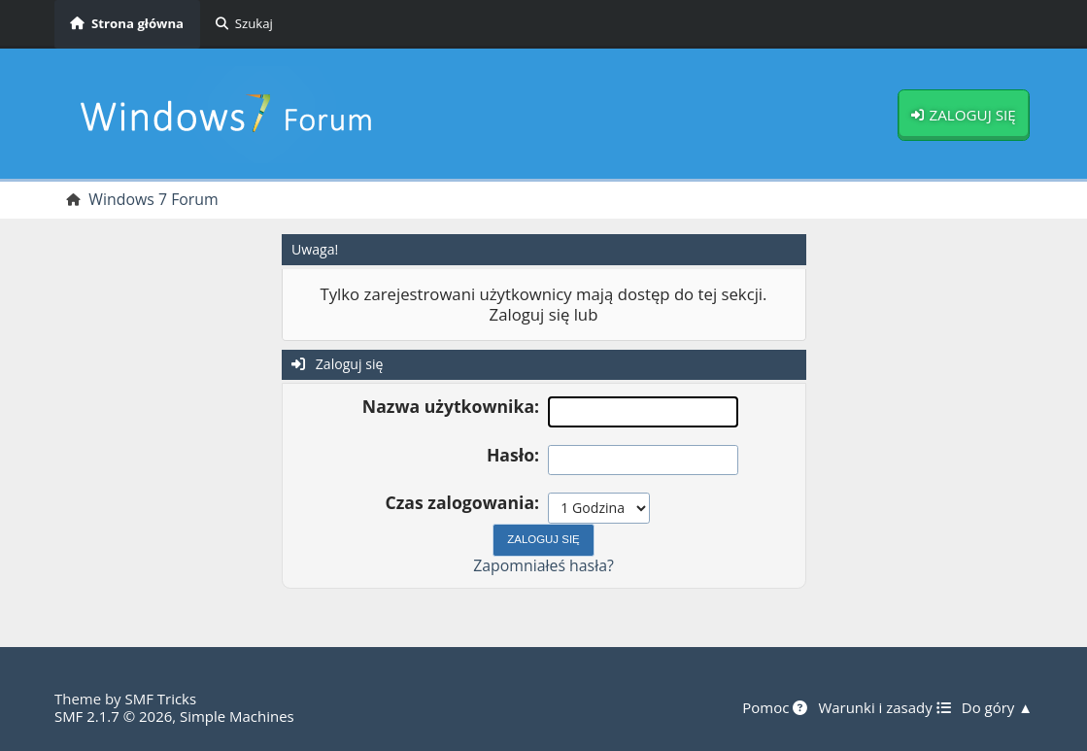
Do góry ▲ (997, 708)
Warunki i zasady (884, 708)
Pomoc (774, 708)
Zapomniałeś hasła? (543, 565)
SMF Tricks (160, 698)
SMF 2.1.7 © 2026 (113, 716)
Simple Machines (237, 716)
